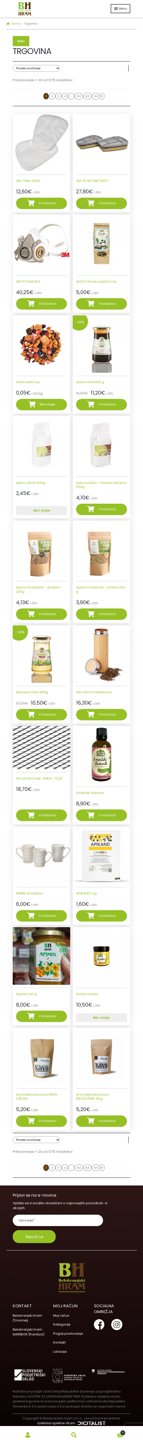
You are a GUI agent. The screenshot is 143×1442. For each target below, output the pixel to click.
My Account (28, 1435)
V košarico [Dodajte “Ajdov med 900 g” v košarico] (107, 404)
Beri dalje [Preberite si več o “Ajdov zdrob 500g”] (41, 510)
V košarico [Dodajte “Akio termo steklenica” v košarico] (107, 714)
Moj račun (61, 1315)
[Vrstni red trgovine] (36, 68)
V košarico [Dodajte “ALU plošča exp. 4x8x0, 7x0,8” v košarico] (47, 815)
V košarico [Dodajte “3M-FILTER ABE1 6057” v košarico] (107, 203)
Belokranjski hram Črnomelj (27, 1318)
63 (87, 96)
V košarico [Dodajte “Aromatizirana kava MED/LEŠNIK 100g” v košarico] (107, 1120)
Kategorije (61, 1324)
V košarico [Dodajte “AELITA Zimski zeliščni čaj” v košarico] (107, 303)
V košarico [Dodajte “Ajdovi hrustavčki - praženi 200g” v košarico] (47, 614)
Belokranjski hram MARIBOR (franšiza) (29, 1332)
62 (79, 96)
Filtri (20, 41)
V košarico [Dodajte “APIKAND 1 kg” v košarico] (107, 915)
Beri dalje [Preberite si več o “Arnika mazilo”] (101, 1017)
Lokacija (60, 1351)
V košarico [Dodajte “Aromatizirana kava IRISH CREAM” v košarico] (47, 1120)
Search (74, 1435)
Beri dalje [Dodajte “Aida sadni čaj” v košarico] (47, 404)
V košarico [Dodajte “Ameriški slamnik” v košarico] (107, 815)
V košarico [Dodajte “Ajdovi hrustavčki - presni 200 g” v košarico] (107, 614)
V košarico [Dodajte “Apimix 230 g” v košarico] (47, 1016)
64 (96, 96)
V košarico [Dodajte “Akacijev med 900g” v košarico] (47, 714)
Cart (111, 1432)
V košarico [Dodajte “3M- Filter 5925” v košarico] (47, 203)
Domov (16, 24)
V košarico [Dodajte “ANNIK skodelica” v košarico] (47, 915)
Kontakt (59, 1342)
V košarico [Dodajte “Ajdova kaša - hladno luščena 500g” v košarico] (107, 509)
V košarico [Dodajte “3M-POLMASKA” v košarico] (47, 303)
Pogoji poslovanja (68, 1333)
